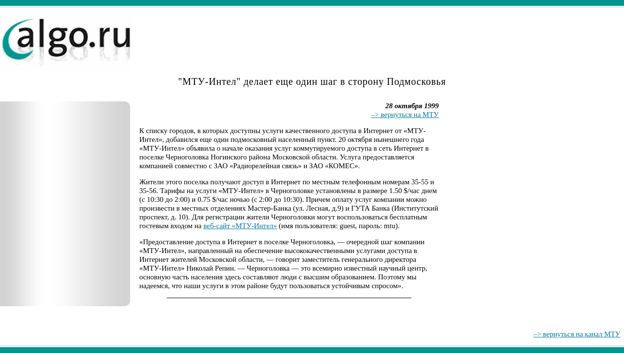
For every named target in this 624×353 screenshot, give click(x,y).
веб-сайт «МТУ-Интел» (240, 226)
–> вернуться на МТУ (405, 114)
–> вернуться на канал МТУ (576, 334)
